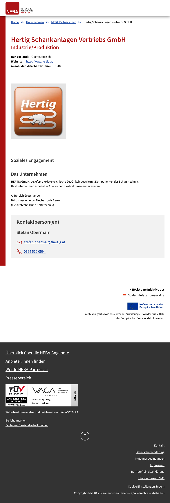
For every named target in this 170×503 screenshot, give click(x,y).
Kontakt (159, 445)
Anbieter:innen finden (26, 361)
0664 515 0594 (31, 251)
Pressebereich (18, 378)
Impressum (157, 465)
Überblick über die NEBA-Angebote (37, 353)
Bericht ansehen (16, 420)
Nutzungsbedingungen (149, 458)
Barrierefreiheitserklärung (147, 472)
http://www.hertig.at (39, 61)
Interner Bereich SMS (151, 478)
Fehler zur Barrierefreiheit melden (27, 425)
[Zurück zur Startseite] (20, 8)
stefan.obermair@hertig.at (41, 242)
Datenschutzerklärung (150, 452)
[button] (162, 8)
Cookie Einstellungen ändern (146, 486)
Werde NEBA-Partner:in (27, 370)
